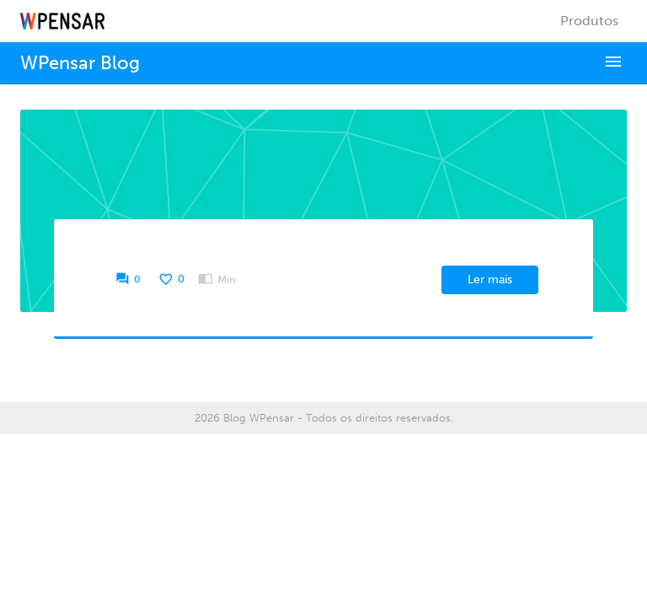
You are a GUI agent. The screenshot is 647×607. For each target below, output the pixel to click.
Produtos (589, 21)
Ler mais (490, 279)
